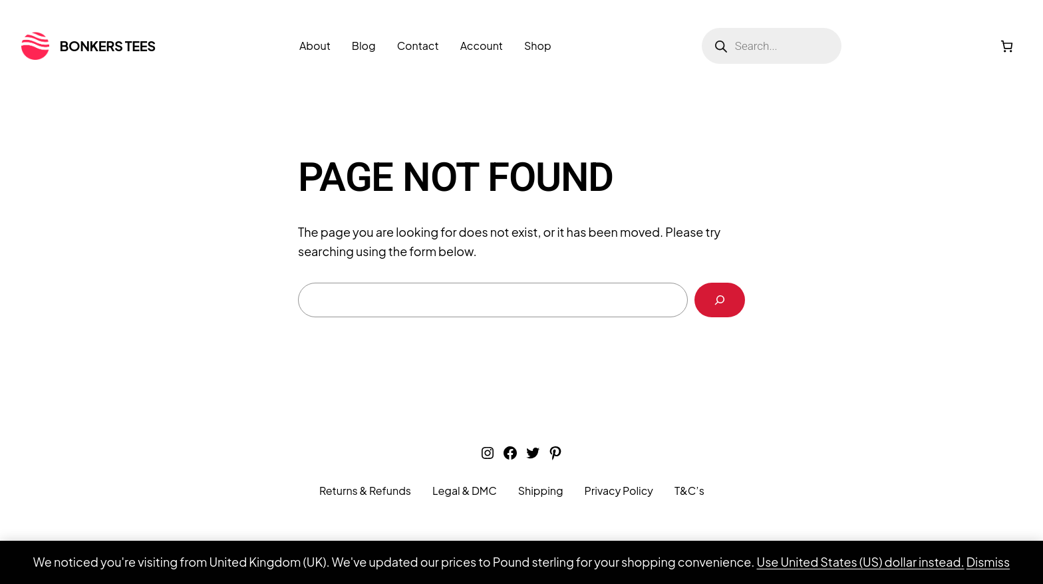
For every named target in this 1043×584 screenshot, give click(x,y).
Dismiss (988, 561)
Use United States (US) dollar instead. (861, 561)
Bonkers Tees (108, 45)
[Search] (719, 300)
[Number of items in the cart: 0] (1007, 46)
